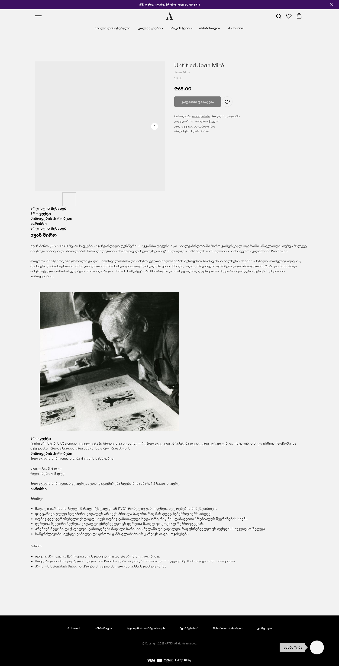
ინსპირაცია (209, 28)
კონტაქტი (264, 628)
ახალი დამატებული (112, 28)
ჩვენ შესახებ (189, 628)
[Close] (331, 4)
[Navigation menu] (38, 16)
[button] (278, 16)
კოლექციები (149, 28)
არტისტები (180, 28)
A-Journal (236, 28)
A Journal (73, 628)
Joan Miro (182, 72)
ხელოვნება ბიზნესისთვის (146, 628)
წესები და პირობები (227, 628)
